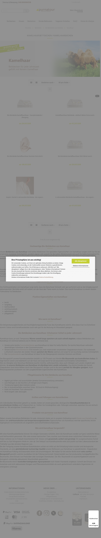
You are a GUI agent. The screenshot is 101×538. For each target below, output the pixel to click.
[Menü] (97, 511)
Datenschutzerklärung (46, 277)
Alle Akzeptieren (81, 261)
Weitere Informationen (80, 266)
